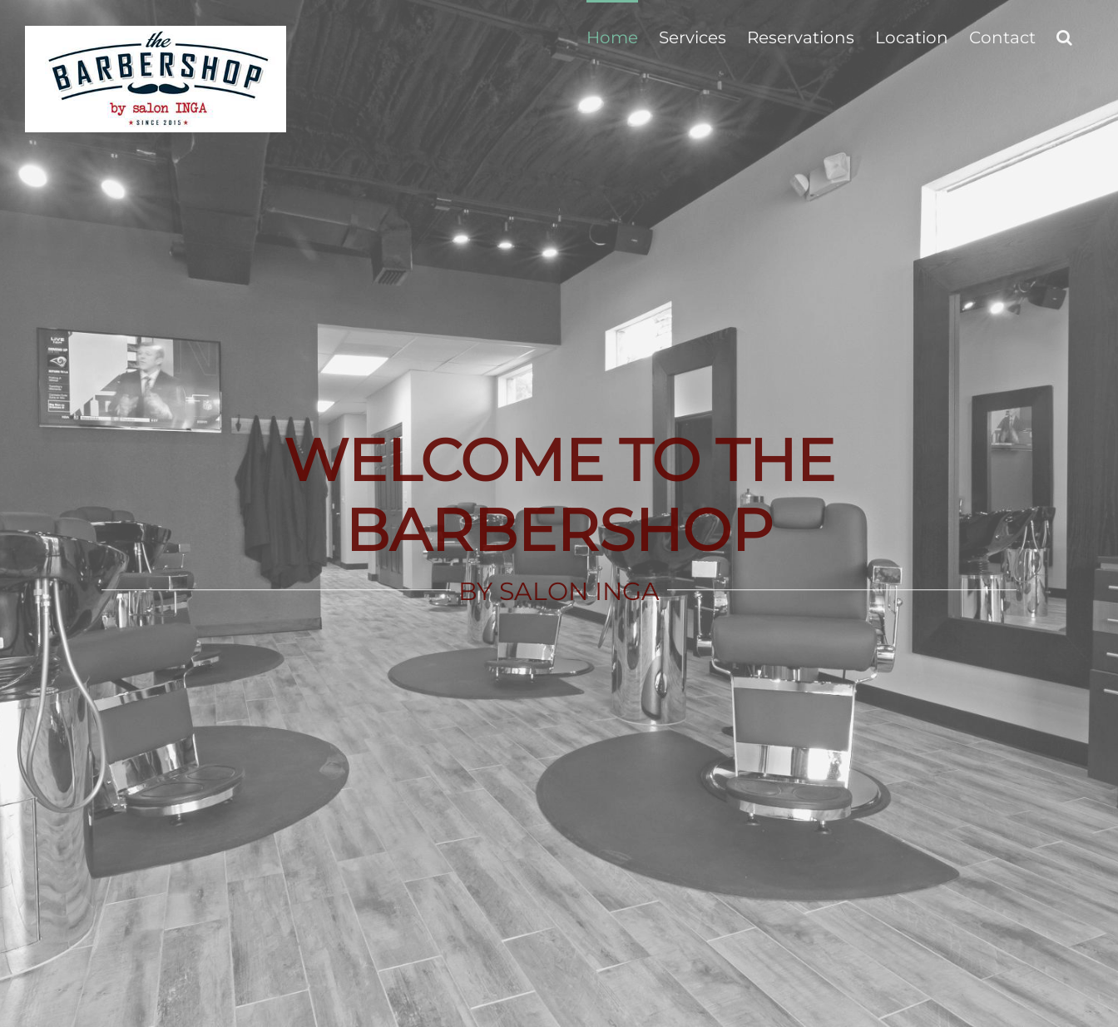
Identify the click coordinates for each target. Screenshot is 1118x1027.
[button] (1064, 36)
